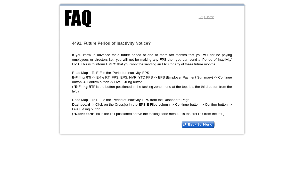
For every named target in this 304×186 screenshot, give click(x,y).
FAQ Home (206, 17)
